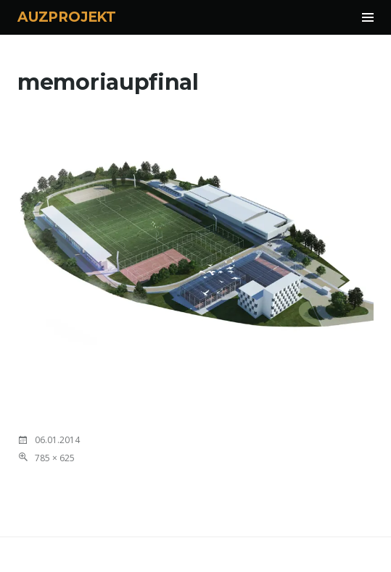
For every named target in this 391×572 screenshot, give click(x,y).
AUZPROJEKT (66, 17)
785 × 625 (55, 458)
